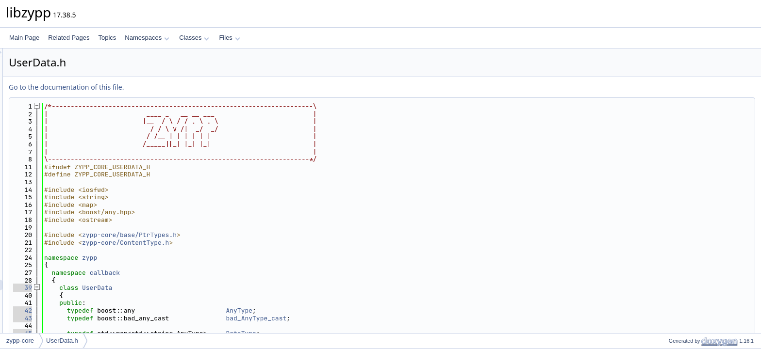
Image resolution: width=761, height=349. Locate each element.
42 (143, 310)
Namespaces (147, 37)
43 (143, 318)
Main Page (24, 37)
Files (229, 37)
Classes (194, 37)
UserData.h (62, 340)
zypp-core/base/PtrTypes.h (250, 235)
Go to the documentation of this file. (187, 87)
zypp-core (20, 340)
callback (226, 273)
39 (143, 288)
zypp (210, 258)
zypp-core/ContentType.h (246, 242)
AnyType (360, 310)
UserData (218, 288)
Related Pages (68, 37)
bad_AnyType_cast (377, 318)
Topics (107, 37)
